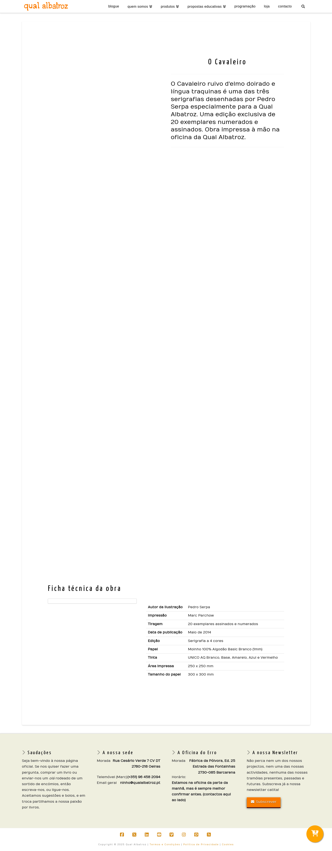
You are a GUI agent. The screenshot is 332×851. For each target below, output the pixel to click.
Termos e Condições (165, 844)
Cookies (228, 844)
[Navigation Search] (303, 6)
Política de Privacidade (201, 844)
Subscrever (264, 802)
